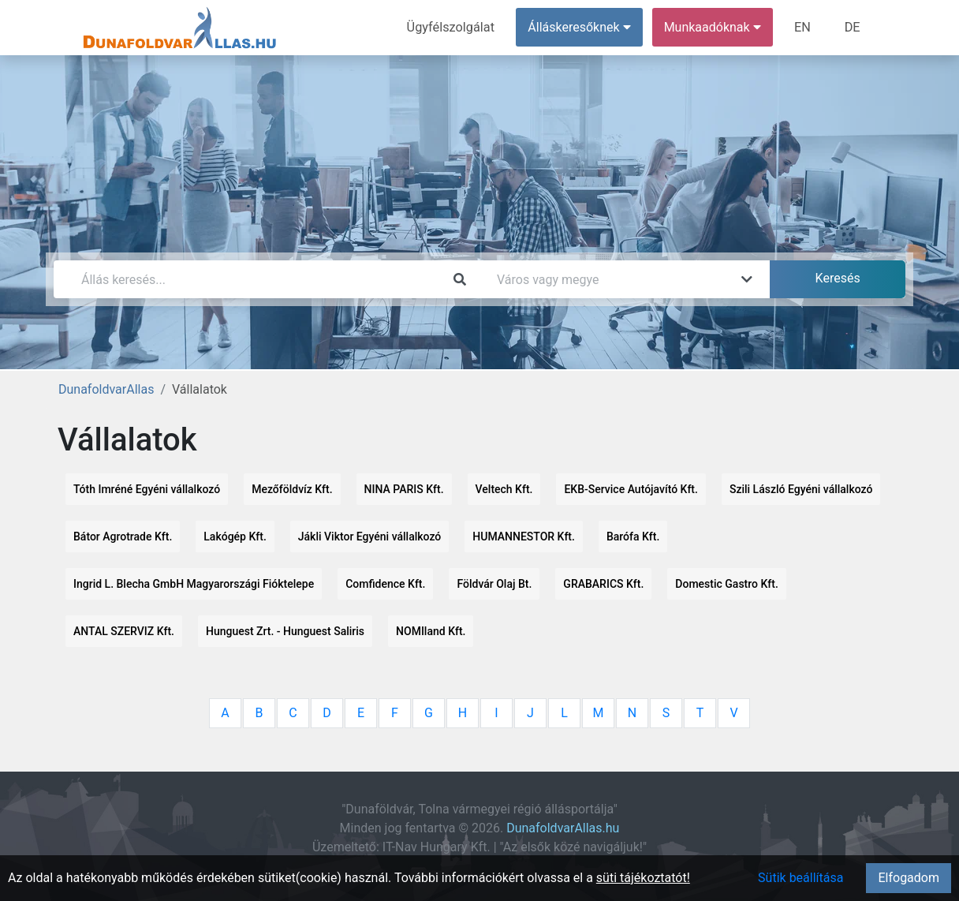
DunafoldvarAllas (106, 389)
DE (852, 27)
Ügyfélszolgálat (453, 27)
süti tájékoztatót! (643, 877)
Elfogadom (908, 877)
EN (804, 27)
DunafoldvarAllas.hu (562, 828)
